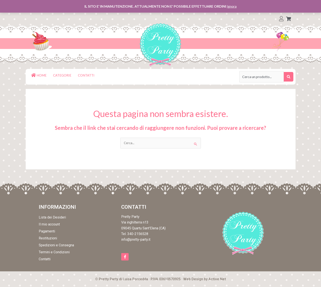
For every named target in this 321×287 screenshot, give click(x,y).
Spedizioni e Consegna (56, 246)
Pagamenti (47, 232)
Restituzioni (48, 239)
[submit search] (288, 77)
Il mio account (49, 225)
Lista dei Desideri (52, 218)
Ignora (232, 6)
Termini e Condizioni (54, 252)
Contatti (44, 259)
